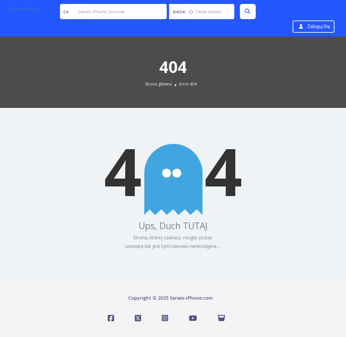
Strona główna (158, 84)
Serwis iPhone (23, 9)
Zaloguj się (318, 26)
